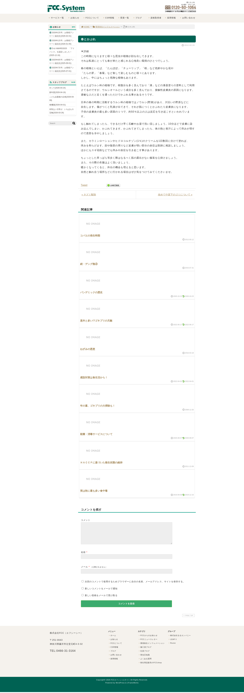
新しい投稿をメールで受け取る (101, 599)
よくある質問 (145, 662)
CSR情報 (108, 18)
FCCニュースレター (147, 643)
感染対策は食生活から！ (94, 377)
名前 (83, 556)
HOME (85, 27)
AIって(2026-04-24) (57, 88)
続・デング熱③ (89, 264)
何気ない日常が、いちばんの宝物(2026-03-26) (61, 111)
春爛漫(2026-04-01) (57, 105)
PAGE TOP (188, 619)
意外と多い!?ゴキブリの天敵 (96, 320)
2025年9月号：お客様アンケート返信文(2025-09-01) (61, 61)
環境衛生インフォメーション (106, 27)
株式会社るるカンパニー (179, 639)
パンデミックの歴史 (91, 292)
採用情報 (170, 18)
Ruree (172, 647)
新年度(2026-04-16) (57, 92)
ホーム (112, 639)
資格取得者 (154, 18)
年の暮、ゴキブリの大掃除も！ (97, 405)
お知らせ (73, 18)
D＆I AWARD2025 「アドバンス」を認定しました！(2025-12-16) (61, 51)
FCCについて (91, 18)
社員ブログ (144, 655)
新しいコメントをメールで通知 (101, 592)
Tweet (84, 185)
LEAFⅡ (172, 643)
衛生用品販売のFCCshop (150, 666)
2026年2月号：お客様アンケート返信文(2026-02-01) (61, 34)
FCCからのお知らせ (147, 639)
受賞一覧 (123, 18)
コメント (85, 520)
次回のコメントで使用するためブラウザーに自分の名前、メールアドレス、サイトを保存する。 (135, 585)
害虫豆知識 (144, 658)
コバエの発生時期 (90, 235)
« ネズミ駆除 (89, 194)
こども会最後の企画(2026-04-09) (61, 98)
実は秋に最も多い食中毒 (94, 490)
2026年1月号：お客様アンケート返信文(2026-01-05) (61, 42)
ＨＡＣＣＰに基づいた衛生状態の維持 (101, 462)
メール (84, 570)
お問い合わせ (187, 18)
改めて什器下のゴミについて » (175, 194)
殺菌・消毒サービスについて (96, 434)
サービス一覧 (56, 18)
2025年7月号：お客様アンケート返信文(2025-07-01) (61, 69)
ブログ (137, 18)
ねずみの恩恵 (87, 349)
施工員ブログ (145, 651)
